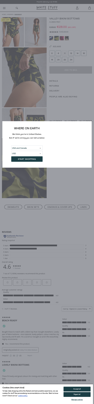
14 (77, 53)
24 (71, 59)
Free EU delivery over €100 (47, 2)
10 (65, 53)
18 (52, 59)
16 (84, 53)
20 (58, 59)
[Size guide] (53, 46)
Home (4, 14)
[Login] (77, 7)
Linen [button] (83, 207)
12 (71, 53)
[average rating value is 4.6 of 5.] (54, 32)
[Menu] (4, 8)
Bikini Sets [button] (33, 207)
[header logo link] (47, 8)
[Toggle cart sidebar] (89, 7)
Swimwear (18, 14)
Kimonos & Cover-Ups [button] (59, 207)
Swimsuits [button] (13, 207)
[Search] (17, 8)
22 (65, 59)
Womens (10, 14)
